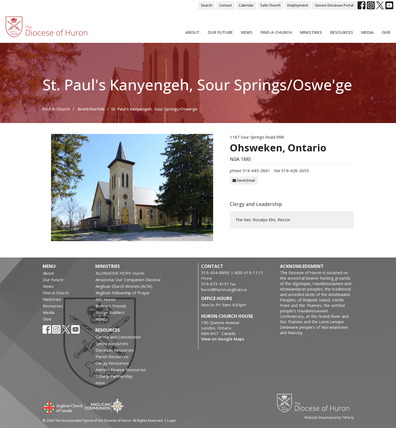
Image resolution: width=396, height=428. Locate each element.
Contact (225, 5)
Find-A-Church (276, 32)
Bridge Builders (110, 312)
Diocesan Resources (115, 350)
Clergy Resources (112, 363)
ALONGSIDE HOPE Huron (120, 273)
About (192, 32)
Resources (341, 32)
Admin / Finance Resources (121, 369)
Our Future (220, 32)
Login (171, 420)
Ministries (311, 32)
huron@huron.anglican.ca (224, 289)
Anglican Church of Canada (63, 407)
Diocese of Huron (315, 403)
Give (386, 32)
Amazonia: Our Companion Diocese (128, 279)
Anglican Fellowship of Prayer (123, 292)
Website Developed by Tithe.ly (329, 417)
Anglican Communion (104, 406)
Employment (297, 5)
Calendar (246, 5)
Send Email (244, 180)
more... (102, 319)
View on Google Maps (222, 339)
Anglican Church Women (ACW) (124, 286)
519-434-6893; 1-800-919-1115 (232, 272)
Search (206, 5)
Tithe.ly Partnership (114, 376)
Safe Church (270, 5)
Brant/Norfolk (91, 109)
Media (367, 32)
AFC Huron (105, 299)
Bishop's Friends (111, 306)
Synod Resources (112, 343)
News (246, 32)
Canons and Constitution (118, 337)
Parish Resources (112, 356)
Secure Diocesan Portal (334, 5)
